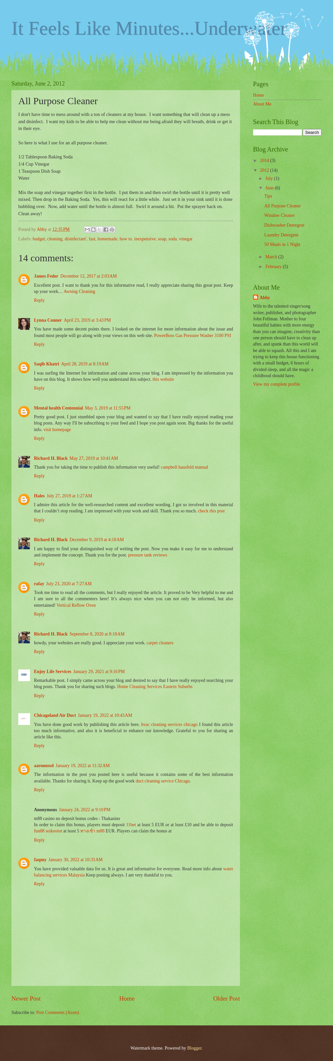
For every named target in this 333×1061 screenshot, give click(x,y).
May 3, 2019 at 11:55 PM (108, 408)
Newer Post (26, 998)
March (271, 256)
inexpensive (145, 238)
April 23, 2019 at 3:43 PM (87, 320)
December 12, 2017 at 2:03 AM (88, 276)
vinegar (185, 238)
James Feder (46, 276)
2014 (265, 160)
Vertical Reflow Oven (76, 605)
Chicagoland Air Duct (55, 715)
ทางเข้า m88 (92, 830)
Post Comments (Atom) (57, 1012)
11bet (131, 824)
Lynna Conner (48, 320)
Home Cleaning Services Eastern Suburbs (155, 686)
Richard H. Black (51, 458)
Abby (265, 297)
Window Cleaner (279, 215)
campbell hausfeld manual (184, 467)
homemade (108, 238)
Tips (268, 196)
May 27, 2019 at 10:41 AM (94, 458)
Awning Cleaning (79, 291)
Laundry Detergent (281, 235)
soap (162, 238)
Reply (39, 300)
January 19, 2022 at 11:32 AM (83, 765)
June (270, 187)
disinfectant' (76, 238)
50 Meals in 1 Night (282, 244)
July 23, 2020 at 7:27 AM (68, 583)
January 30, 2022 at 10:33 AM (75, 859)
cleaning (55, 238)
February (274, 266)
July (269, 178)
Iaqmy (40, 859)
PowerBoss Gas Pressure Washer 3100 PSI (192, 335)
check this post (211, 510)
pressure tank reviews (147, 555)
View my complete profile (276, 384)
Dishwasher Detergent (284, 225)
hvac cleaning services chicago (169, 724)
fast (92, 238)
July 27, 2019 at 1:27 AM (69, 495)
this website (163, 379)
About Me (262, 104)
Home (127, 998)
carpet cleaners (160, 642)
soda (172, 238)
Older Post (226, 998)
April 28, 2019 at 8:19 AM (84, 364)
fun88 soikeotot (48, 830)
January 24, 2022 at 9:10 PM (85, 809)
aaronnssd (44, 765)
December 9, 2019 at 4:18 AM (97, 539)
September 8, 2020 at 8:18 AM (97, 634)
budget (39, 238)
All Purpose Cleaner (282, 205)
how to (125, 238)
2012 (265, 170)
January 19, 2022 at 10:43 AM (105, 715)
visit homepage (57, 429)
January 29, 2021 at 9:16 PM (99, 671)
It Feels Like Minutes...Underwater (149, 28)
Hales (39, 495)
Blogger (194, 1048)
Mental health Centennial (58, 408)
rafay (39, 583)
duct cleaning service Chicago (163, 781)
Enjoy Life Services (52, 671)
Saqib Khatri (46, 364)
